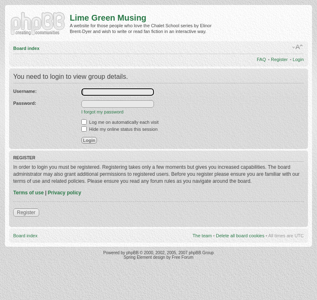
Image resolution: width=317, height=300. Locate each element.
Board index (26, 48)
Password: (24, 103)
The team (202, 235)
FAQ (261, 59)
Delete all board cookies (240, 235)
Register (279, 59)
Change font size (298, 47)
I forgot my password (102, 111)
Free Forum (182, 257)
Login (298, 59)
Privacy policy (64, 193)
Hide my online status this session (119, 129)
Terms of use (28, 193)
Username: (25, 91)
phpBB (132, 252)
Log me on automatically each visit (119, 122)
